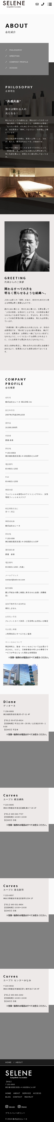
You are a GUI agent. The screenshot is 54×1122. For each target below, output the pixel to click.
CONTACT (17, 1097)
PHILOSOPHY (15, 50)
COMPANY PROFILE (18, 62)
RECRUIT (29, 1097)
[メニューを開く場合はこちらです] (50, 4)
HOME (8, 1093)
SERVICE (26, 1093)
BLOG (8, 1097)
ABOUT (16, 1093)
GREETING (14, 56)
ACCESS (13, 68)
